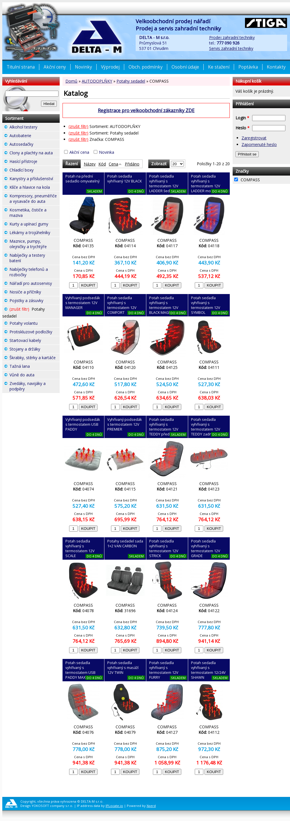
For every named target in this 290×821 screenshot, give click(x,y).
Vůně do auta (34, 375)
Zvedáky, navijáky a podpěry (34, 387)
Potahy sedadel (130, 81)
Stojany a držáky (34, 349)
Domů (71, 81)
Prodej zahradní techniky (232, 37)
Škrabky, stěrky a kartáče (34, 358)
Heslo (242, 128)
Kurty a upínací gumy (34, 224)
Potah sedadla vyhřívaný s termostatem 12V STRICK (163, 548)
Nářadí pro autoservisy (34, 284)
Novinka (106, 152)
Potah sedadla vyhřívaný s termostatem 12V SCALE (80, 548)
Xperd (151, 806)
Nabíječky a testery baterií (34, 258)
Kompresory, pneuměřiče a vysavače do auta (34, 199)
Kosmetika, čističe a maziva (34, 213)
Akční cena (79, 152)
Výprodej (110, 67)
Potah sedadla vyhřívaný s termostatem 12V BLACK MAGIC (163, 305)
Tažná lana (34, 366)
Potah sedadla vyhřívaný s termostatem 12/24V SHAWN (208, 670)
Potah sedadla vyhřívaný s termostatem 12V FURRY (163, 670)
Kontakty (276, 67)
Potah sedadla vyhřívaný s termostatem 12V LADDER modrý (205, 183)
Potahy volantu (34, 323)
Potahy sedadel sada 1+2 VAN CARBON (125, 543)
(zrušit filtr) (78, 126)
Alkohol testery (34, 127)
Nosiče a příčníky (34, 292)
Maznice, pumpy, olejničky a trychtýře (34, 244)
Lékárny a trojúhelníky (34, 233)
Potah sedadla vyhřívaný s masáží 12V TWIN (123, 667)
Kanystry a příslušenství (34, 179)
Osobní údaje (185, 67)
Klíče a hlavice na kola (34, 187)
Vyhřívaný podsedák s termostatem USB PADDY (82, 424)
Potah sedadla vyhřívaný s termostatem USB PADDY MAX (80, 670)
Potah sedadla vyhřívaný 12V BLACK (124, 179)
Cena (115, 164)
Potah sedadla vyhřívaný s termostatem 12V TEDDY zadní (205, 427)
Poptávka (248, 67)
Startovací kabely (34, 341)
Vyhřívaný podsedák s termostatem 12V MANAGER (82, 302)
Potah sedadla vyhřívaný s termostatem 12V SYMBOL (205, 305)
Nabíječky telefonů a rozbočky (34, 272)
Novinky (83, 67)
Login (242, 117)
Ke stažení (218, 67)
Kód (102, 164)
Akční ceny (55, 67)
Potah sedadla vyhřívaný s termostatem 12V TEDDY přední (163, 427)
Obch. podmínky (146, 67)
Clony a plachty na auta (34, 153)
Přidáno (132, 164)
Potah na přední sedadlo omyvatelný (82, 179)
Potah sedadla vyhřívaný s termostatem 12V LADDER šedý (163, 183)
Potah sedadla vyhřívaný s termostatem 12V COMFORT (122, 305)
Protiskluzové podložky (34, 332)
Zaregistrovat (254, 138)
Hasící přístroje (34, 162)
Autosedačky (34, 144)
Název (90, 164)
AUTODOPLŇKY (97, 81)
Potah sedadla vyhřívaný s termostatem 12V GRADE (205, 548)
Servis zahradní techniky (231, 48)
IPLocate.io (114, 806)
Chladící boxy (34, 170)
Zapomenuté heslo (259, 144)
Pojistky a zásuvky (34, 301)
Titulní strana (21, 67)
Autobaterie (34, 136)
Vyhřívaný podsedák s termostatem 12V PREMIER (124, 424)
